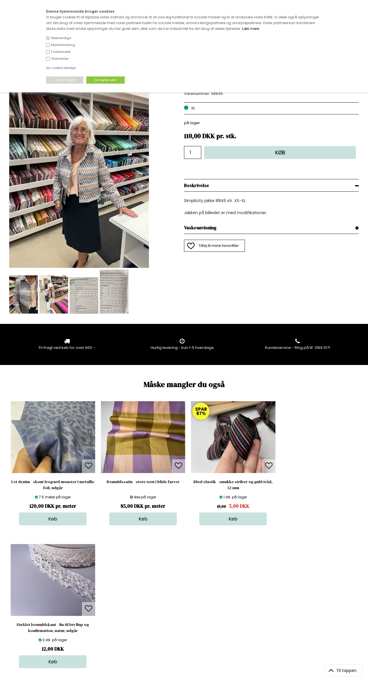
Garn (181, 592)
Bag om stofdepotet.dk (114, 587)
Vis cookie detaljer (61, 68)
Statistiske (59, 58)
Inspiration (186, 621)
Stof (180, 581)
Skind (182, 587)
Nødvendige (61, 38)
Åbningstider (105, 581)
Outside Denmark (109, 604)
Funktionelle (60, 51)
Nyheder (185, 604)
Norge (99, 598)
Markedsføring (63, 45)
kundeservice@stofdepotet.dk (37, 610)
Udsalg (183, 610)
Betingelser (103, 610)
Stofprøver (187, 615)
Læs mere (250, 28)
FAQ (97, 592)
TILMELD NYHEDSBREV (307, 594)
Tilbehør (184, 598)
